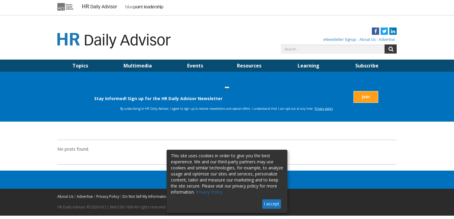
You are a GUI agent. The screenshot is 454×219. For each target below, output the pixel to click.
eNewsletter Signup (339, 39)
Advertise (387, 39)
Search (391, 49)
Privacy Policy (107, 199)
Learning (308, 65)
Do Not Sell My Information (145, 199)
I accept (271, 204)
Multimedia (137, 65)
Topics (80, 65)
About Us (368, 39)
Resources (249, 65)
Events (195, 65)
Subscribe (367, 65)
